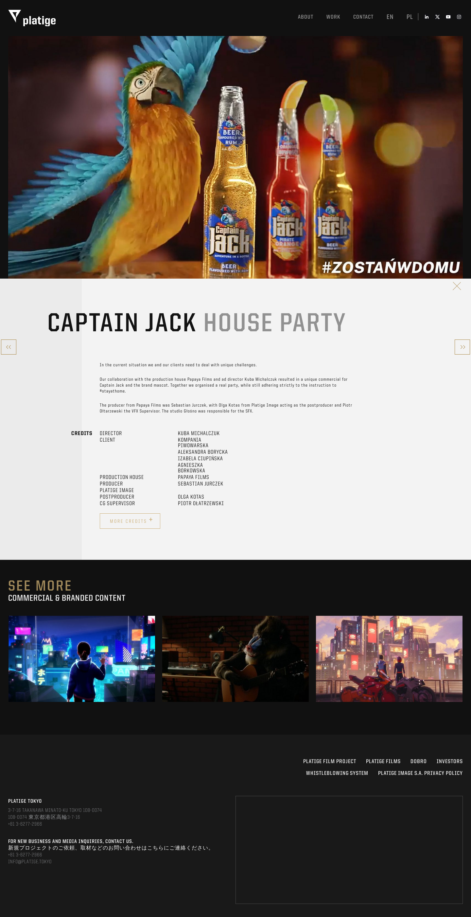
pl (410, 17)
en (390, 17)
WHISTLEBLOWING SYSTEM (337, 773)
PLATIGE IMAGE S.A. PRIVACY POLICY (420, 773)
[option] (82, 659)
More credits (131, 520)
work (333, 17)
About (305, 17)
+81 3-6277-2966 (25, 824)
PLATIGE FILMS (383, 761)
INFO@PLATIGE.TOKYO (30, 862)
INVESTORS (450, 761)
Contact (363, 17)
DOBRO (418, 761)
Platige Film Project (329, 761)
